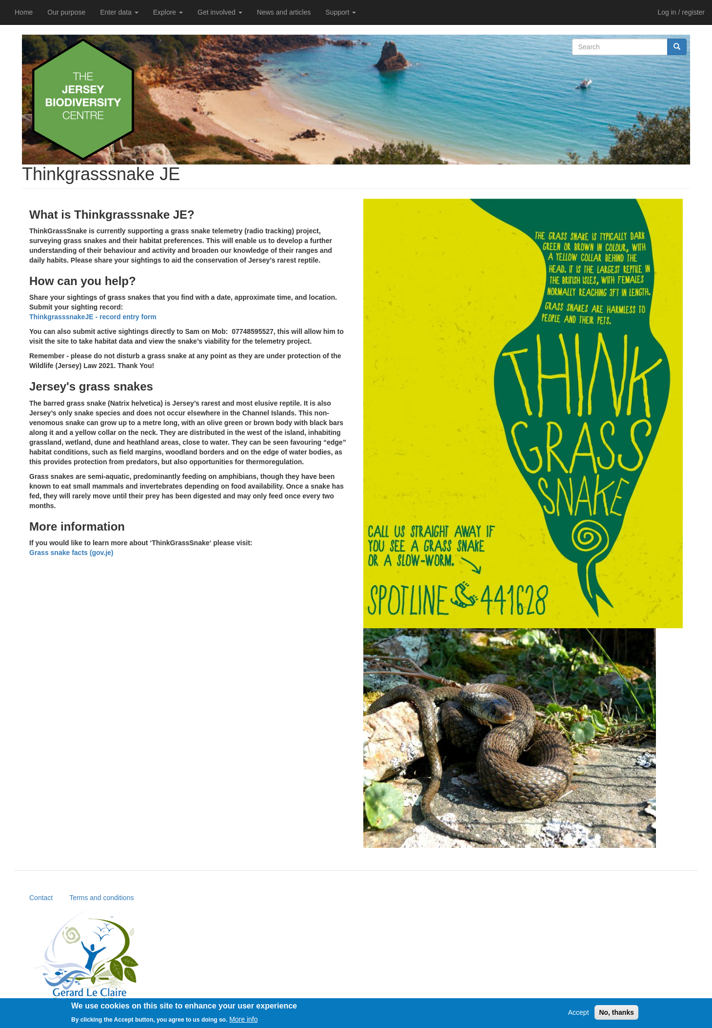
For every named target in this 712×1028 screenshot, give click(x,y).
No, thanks (616, 1015)
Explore (168, 12)
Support (340, 12)
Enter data (119, 12)
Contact (41, 898)
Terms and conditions (101, 898)
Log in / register (681, 12)
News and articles (284, 12)
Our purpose (66, 12)
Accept (578, 1015)
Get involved (220, 12)
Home (24, 12)
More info (243, 1021)
